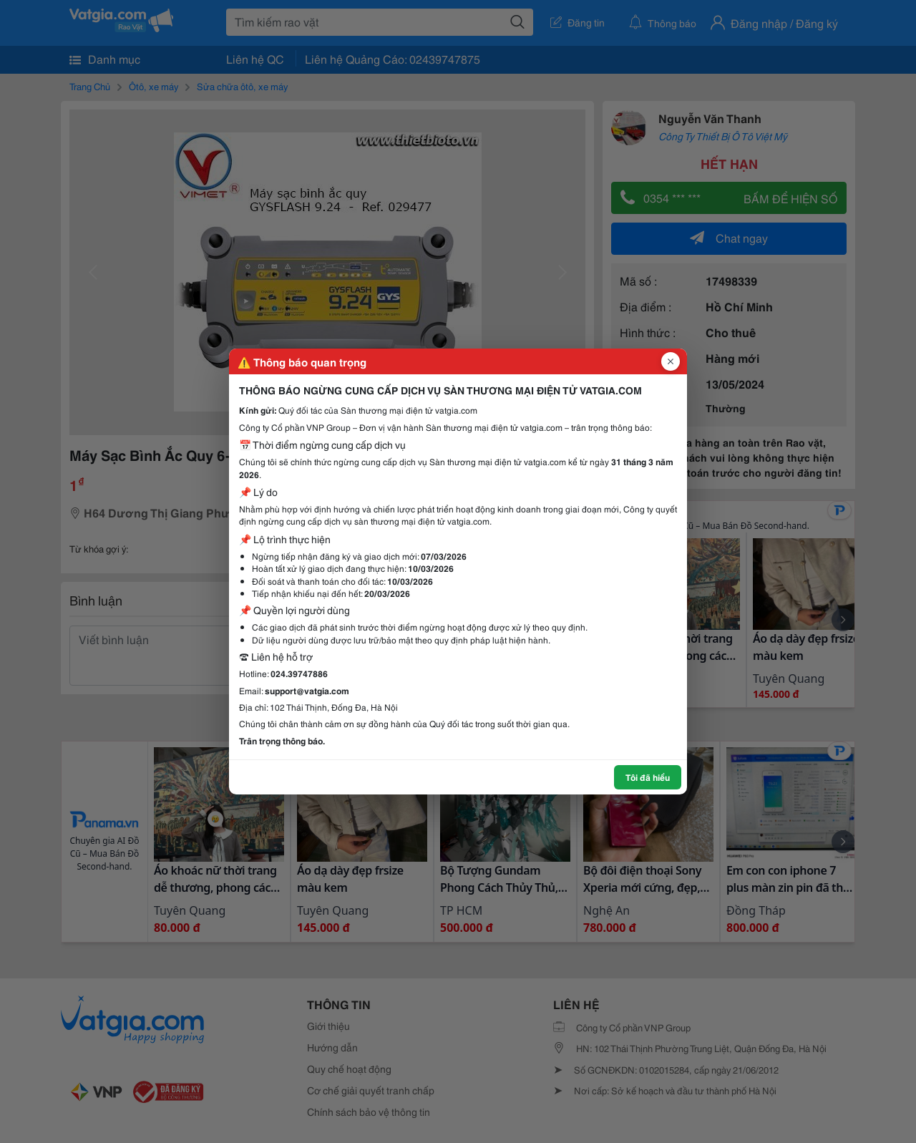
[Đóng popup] (670, 361)
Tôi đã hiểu (647, 777)
